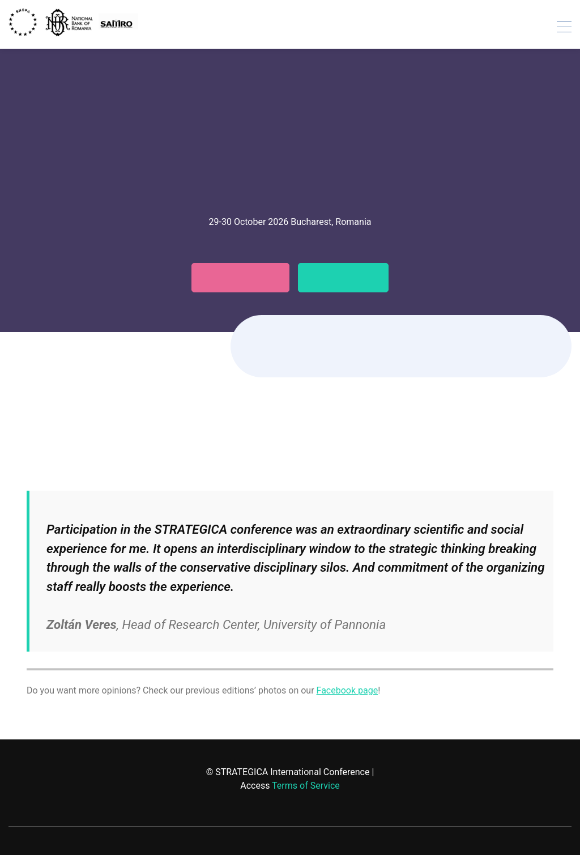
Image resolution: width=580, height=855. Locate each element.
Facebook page (347, 690)
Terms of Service (306, 785)
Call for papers (234, 277)
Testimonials (351, 277)
